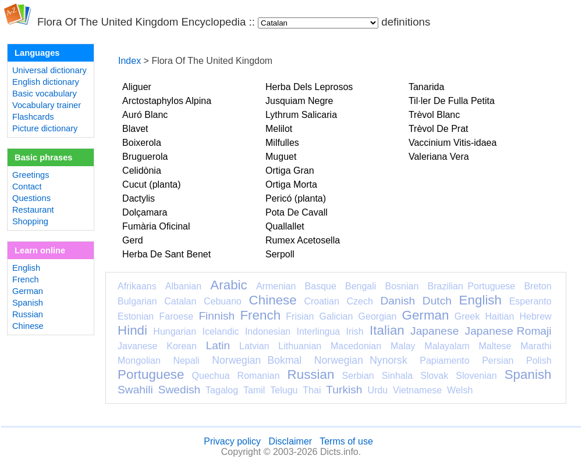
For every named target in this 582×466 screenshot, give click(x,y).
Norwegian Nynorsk (360, 360)
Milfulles (282, 143)
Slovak (434, 376)
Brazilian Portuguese (472, 286)
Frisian (300, 316)
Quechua (211, 376)
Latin (218, 345)
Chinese (28, 326)
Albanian (183, 286)
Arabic (228, 285)
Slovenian (476, 376)
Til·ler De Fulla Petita (452, 101)
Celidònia (141, 170)
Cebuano (223, 301)
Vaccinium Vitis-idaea (452, 143)
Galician (336, 316)
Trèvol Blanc (434, 115)
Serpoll (279, 254)
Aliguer (136, 87)
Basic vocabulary (44, 93)
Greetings (30, 175)
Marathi (535, 346)
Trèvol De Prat (439, 129)
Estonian (136, 316)
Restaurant (33, 209)
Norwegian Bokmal (256, 360)
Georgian (378, 316)
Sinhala (397, 376)
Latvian (254, 346)
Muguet (280, 157)
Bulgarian (137, 301)
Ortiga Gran (289, 170)
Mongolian (139, 360)
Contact (27, 186)
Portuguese (151, 374)
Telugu (283, 390)
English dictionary (45, 82)
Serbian (358, 376)
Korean (181, 346)
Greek (467, 316)
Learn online (40, 250)
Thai (312, 390)
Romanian (258, 376)
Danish (397, 301)
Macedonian (356, 346)
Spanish (27, 302)
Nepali (186, 360)
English (26, 268)
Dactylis (138, 198)
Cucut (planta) (151, 184)
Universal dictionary (49, 70)
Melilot (278, 129)
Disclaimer (290, 441)
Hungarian (174, 331)
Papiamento (444, 360)
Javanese (138, 346)
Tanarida (426, 87)
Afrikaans (137, 286)
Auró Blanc (145, 115)
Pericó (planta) (295, 198)
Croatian (321, 301)
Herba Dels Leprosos (309, 87)
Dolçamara (144, 212)
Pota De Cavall (296, 212)
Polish (539, 360)
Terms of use (346, 441)
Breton (537, 286)
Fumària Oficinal (156, 226)
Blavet (135, 129)
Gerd (132, 240)
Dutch (437, 301)
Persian (497, 360)
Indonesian (267, 331)
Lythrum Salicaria (301, 115)
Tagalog (221, 390)
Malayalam (446, 346)
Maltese (494, 346)
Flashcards (33, 116)
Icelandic (220, 331)
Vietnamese (417, 390)
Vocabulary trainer (46, 105)
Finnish (216, 316)
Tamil (254, 390)
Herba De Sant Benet (166, 254)
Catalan (180, 301)
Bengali (360, 286)
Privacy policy (232, 441)
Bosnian (402, 286)
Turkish (344, 389)
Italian (387, 330)
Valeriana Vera (439, 157)
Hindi (132, 330)
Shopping (30, 221)
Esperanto (530, 301)
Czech (359, 301)
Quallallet (284, 226)
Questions (31, 198)
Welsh (460, 390)
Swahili (135, 389)
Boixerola (141, 143)
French (25, 279)
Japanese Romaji (508, 331)
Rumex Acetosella (302, 240)
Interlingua (318, 331)
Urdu (377, 390)
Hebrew (535, 316)
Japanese (434, 331)
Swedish (179, 389)
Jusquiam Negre (299, 101)
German (27, 291)
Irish (355, 331)
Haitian (499, 316)
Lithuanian (299, 346)
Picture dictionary (44, 128)
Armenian (276, 286)
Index (129, 61)
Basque (320, 286)
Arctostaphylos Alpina (166, 101)
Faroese (176, 316)
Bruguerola (145, 157)
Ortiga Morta (291, 184)
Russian (27, 314)
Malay (403, 346)
